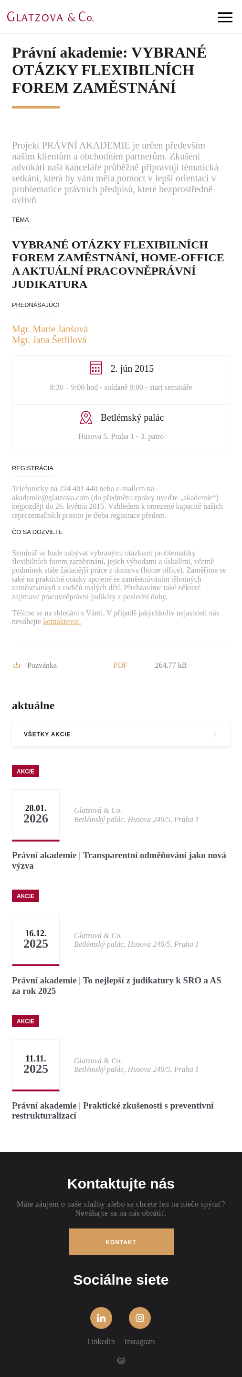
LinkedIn (101, 1326)
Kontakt (121, 1242)
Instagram (140, 1326)
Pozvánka (35, 665)
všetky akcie (47, 734)
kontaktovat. (62, 621)
